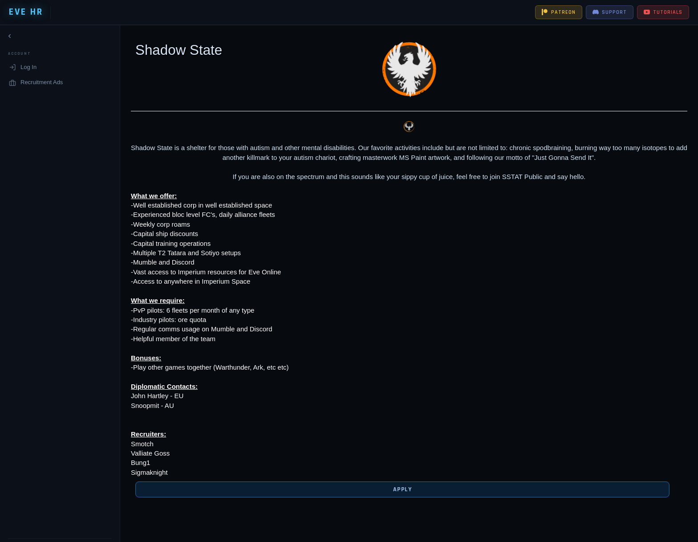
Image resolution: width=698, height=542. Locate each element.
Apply (395, 489)
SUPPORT (609, 12)
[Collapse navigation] (9, 38)
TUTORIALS (663, 12)
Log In (23, 69)
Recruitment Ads (36, 84)
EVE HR (26, 12)
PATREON (559, 12)
